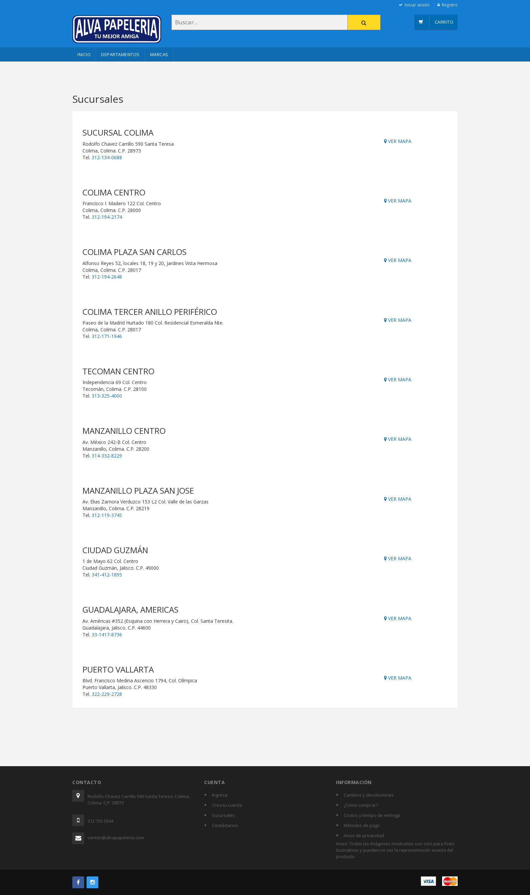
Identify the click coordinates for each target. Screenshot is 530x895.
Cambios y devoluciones (369, 795)
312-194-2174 (107, 217)
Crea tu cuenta (227, 805)
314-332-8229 (107, 455)
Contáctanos (225, 825)
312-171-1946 (107, 336)
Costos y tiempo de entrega (372, 815)
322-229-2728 (107, 694)
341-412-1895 (107, 574)
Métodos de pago (362, 825)
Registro (450, 5)
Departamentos (120, 54)
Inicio (84, 54)
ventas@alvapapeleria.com (116, 837)
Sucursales (223, 815)
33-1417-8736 (107, 634)
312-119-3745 (107, 515)
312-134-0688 (107, 157)
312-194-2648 (107, 277)
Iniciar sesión (417, 5)
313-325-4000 (107, 396)
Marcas (159, 54)
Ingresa (219, 795)
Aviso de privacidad (364, 835)
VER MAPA (397, 141)
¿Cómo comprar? (361, 805)
